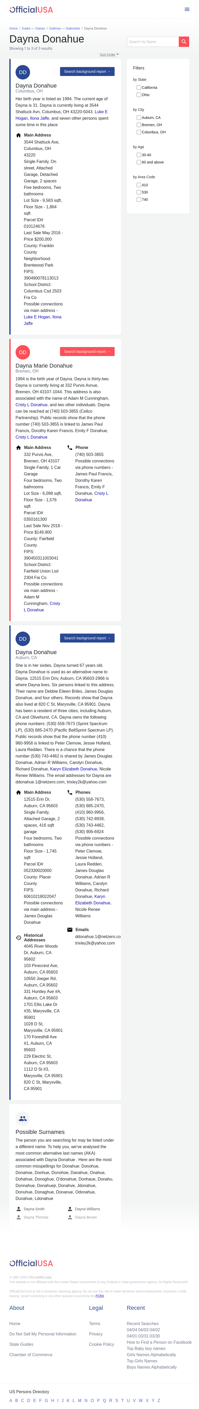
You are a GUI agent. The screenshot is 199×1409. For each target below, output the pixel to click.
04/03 (143, 1330)
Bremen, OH (152, 125)
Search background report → (87, 71)
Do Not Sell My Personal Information (42, 1334)
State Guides (21, 1344)
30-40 (146, 155)
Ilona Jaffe (39, 118)
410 (145, 185)
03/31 (143, 1336)
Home (14, 1323)
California (149, 87)
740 (145, 199)
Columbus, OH (154, 132)
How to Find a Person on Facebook (159, 1342)
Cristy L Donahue (31, 405)
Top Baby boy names (146, 1348)
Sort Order (108, 54)
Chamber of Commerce (30, 1355)
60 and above (153, 162)
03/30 (155, 1336)
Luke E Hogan (37, 317)
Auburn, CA (151, 117)
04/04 (132, 1330)
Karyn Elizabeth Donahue (73, 769)
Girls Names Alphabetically (151, 1355)
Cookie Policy (101, 1344)
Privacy (96, 1334)
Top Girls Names (142, 1361)
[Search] (153, 42)
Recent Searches (143, 1323)
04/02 (155, 1330)
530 (145, 192)
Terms (95, 1323)
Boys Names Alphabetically (152, 1367)
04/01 (132, 1336)
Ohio (146, 94)
